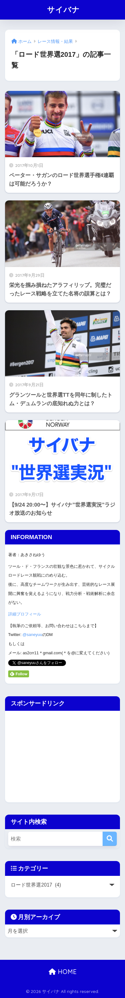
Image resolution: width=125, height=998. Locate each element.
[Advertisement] (58, 755)
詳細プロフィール (24, 614)
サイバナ (63, 9)
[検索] (110, 839)
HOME (63, 972)
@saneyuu (32, 634)
